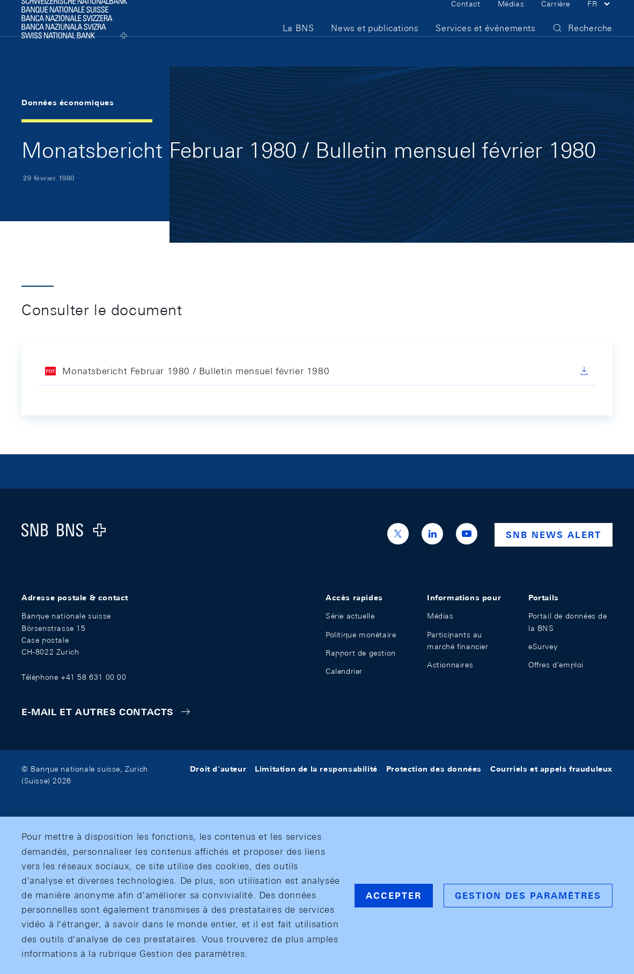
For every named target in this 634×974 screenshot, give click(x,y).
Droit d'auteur (218, 769)
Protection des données (434, 769)
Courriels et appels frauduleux (551, 769)
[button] (600, 20)
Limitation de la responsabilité (316, 769)
